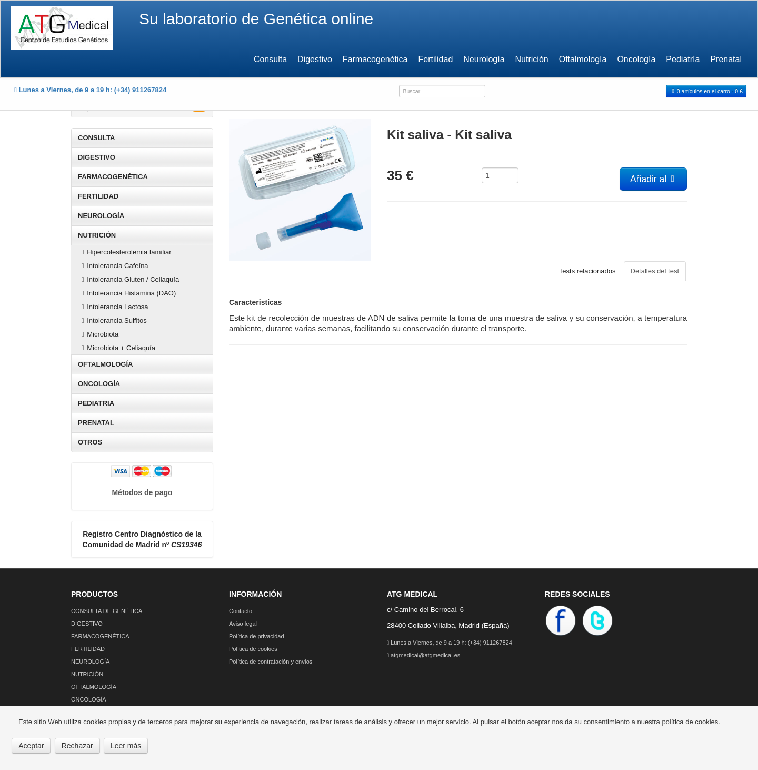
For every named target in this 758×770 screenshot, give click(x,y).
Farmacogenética (375, 59)
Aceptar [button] (31, 746)
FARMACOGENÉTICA (113, 177)
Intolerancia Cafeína (113, 266)
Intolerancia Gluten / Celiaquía (128, 279)
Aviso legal (243, 623)
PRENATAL (96, 423)
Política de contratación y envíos (270, 661)
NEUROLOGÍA (101, 216)
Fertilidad (435, 59)
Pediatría (683, 59)
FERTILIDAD (98, 196)
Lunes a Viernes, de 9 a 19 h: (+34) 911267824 (449, 642)
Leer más (126, 746)
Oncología (636, 59)
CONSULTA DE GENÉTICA (106, 611)
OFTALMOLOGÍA (105, 364)
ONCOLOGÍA (99, 384)
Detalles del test (655, 271)
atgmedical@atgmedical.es (423, 655)
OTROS (90, 442)
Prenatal (726, 59)
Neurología (483, 59)
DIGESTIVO (96, 157)
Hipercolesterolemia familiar (125, 252)
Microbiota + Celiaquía (116, 348)
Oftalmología (583, 59)
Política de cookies (253, 649)
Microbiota (98, 334)
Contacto (240, 611)
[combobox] (442, 91)
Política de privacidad (256, 636)
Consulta (270, 59)
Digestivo (314, 59)
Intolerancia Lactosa (113, 307)
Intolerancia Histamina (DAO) (127, 293)
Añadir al (653, 179)
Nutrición (531, 59)
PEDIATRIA (96, 403)
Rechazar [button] (77, 746)
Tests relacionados (587, 271)
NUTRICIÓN (97, 235)
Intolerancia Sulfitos (112, 320)
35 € (400, 174)
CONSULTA (96, 138)
